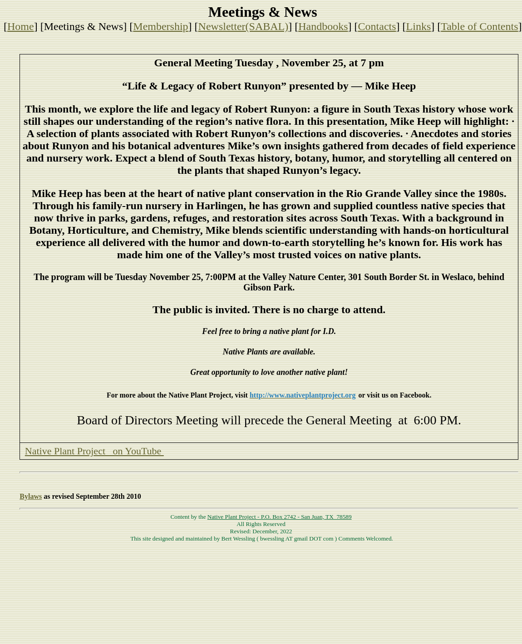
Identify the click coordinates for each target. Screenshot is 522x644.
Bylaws (31, 496)
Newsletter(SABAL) (243, 26)
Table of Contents (479, 26)
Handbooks (323, 26)
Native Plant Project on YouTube (94, 451)
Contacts (377, 26)
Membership (160, 26)
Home (20, 26)
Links (418, 26)
